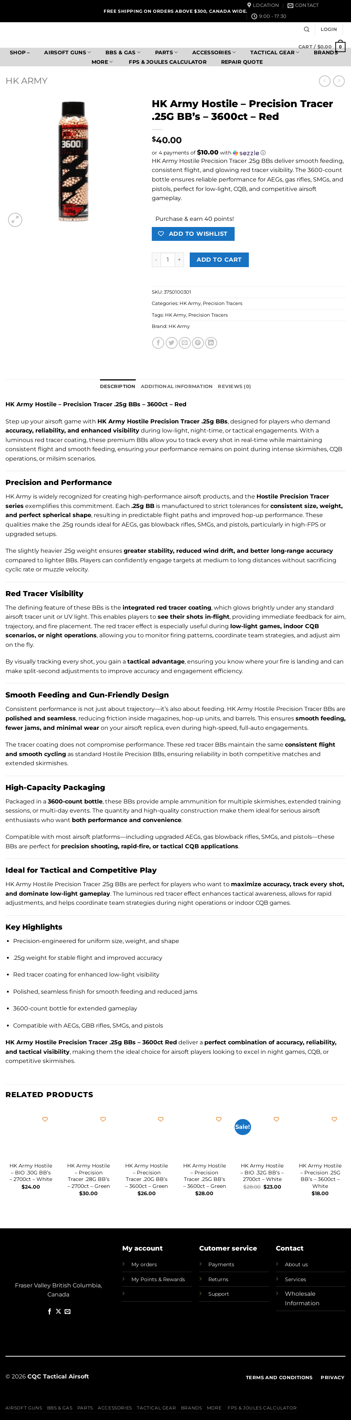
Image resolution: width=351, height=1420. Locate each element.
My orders (144, 1264)
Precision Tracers (222, 303)
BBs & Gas (122, 52)
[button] (329, 29)
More (102, 61)
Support (218, 1294)
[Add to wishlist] (45, 1119)
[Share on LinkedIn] (211, 343)
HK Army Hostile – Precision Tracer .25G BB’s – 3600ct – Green (204, 1175)
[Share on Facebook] (158, 343)
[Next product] (324, 81)
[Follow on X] (58, 1311)
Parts (166, 52)
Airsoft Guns (67, 52)
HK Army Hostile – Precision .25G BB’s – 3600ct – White (320, 1175)
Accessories (214, 52)
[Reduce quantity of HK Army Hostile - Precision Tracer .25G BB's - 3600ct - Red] (156, 260)
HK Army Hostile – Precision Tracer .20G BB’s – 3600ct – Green (146, 1175)
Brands (191, 1408)
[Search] (306, 29)
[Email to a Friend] (185, 343)
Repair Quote (242, 62)
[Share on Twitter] (172, 343)
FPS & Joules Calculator (167, 62)
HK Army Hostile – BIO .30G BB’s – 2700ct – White (30, 1172)
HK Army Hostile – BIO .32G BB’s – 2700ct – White (262, 1172)
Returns (218, 1279)
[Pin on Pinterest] (198, 343)
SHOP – (20, 52)
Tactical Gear (274, 52)
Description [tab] (118, 386)
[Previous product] (338, 81)
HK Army (26, 80)
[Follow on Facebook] (50, 1311)
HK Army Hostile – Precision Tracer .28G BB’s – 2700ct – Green (88, 1175)
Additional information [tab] (177, 386)
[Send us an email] (67, 1311)
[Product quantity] (168, 260)
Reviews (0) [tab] (234, 386)
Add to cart (219, 259)
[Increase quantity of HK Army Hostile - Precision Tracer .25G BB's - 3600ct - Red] (179, 260)
